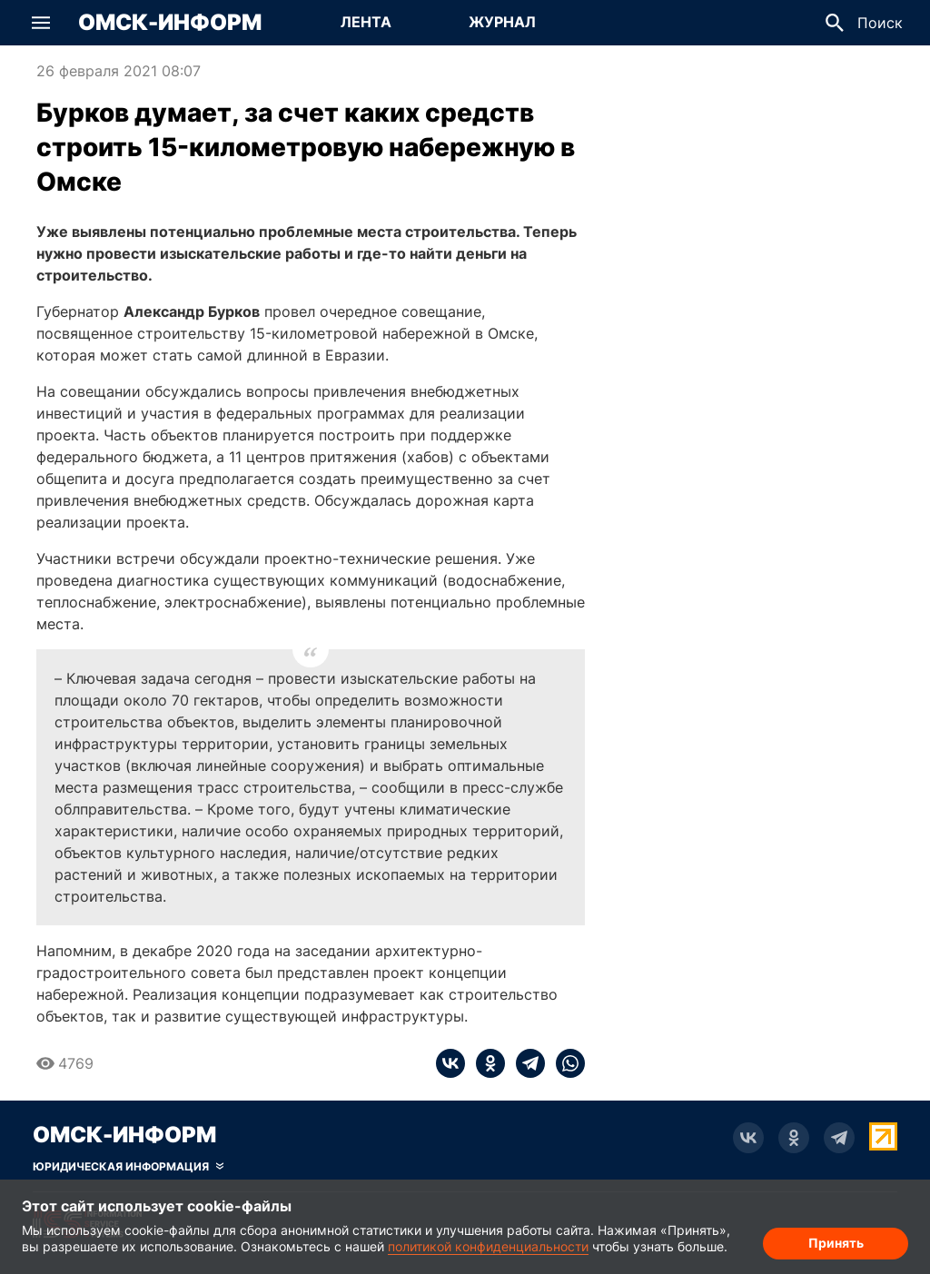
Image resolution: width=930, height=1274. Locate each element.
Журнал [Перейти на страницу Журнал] (502, 22)
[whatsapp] (565, 1063)
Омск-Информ (170, 22)
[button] (41, 22)
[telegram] (525, 1063)
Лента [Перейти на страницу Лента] (366, 22)
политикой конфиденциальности (488, 1246)
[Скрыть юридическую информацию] (128, 1166)
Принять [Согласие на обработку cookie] (836, 1242)
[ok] (485, 1063)
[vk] (450, 1063)
